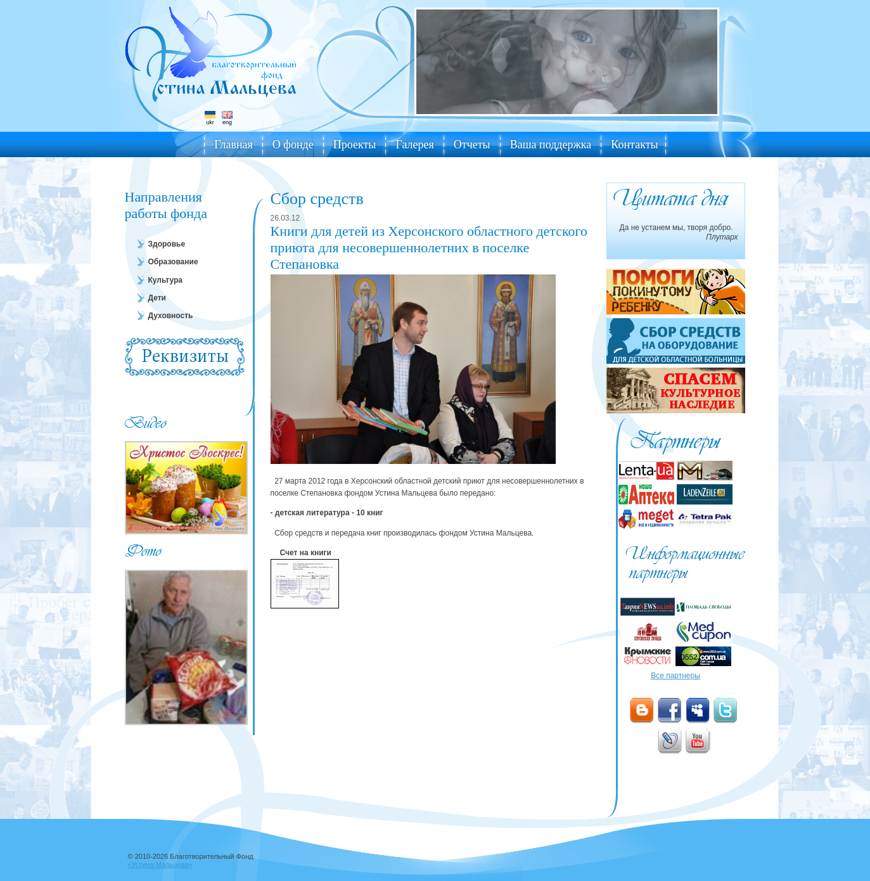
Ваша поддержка (551, 144)
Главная (233, 144)
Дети (157, 297)
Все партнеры (675, 675)
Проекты (354, 144)
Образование (173, 261)
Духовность (170, 315)
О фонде (293, 144)
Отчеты (472, 144)
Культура (165, 280)
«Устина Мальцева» (160, 864)
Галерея (414, 144)
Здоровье (167, 244)
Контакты (634, 144)
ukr (210, 118)
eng (227, 118)
